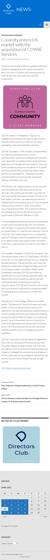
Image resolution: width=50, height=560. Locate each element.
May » (45, 516)
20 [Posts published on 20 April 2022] (18, 509)
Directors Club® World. (15, 554)
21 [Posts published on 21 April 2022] (25, 509)
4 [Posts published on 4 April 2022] (4, 501)
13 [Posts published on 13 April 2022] (18, 505)
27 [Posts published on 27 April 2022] (18, 513)
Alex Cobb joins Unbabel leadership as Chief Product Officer (25, 385)
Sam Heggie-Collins (20, 59)
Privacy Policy (25, 557)
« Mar (4, 516)
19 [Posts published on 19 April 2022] (11, 509)
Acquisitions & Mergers (11, 35)
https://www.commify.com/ (18, 368)
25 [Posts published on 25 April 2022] (5, 513)
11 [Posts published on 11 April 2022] (5, 505)
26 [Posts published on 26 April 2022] (11, 513)
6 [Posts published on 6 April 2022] (18, 501)
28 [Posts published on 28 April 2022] (25, 513)
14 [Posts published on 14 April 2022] (25, 505)
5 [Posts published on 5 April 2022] (11, 501)
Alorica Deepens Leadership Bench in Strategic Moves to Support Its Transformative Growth (25, 398)
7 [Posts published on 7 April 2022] (24, 501)
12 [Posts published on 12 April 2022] (11, 505)
